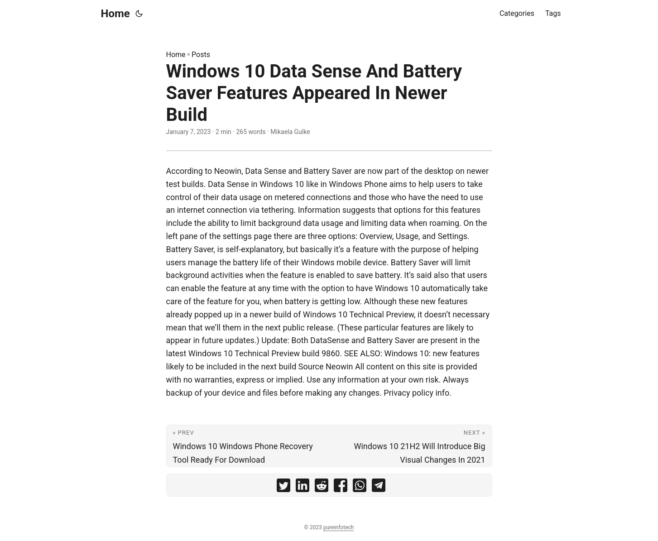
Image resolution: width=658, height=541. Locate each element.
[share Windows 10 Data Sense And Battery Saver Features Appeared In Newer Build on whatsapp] (359, 487)
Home (115, 13)
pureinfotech (338, 527)
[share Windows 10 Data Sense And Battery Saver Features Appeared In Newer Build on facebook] (340, 487)
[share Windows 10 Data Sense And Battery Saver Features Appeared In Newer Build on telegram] (378, 487)
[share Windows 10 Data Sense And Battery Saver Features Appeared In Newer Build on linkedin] (302, 487)
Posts (201, 54)
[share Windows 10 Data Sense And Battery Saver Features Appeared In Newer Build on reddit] (321, 487)
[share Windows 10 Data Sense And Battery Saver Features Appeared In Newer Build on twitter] (283, 487)
